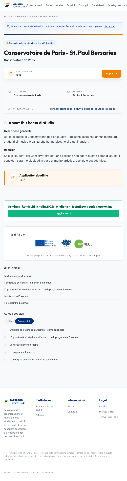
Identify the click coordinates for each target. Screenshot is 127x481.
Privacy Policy (106, 411)
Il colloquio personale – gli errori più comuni (28, 282)
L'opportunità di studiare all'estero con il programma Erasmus (38, 289)
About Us (72, 406)
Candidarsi (98, 5)
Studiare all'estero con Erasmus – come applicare (37, 329)
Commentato (26, 320)
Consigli (83, 5)
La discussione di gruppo (18, 276)
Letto (9, 321)
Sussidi (71, 5)
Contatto (72, 411)
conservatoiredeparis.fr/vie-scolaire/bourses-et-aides (84, 108)
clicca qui (109, 26)
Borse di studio (54, 5)
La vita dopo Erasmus (16, 296)
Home (7, 16)
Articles (40, 415)
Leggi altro (63, 213)
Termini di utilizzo (108, 416)
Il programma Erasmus (16, 302)
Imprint (103, 406)
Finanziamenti (34, 5)
